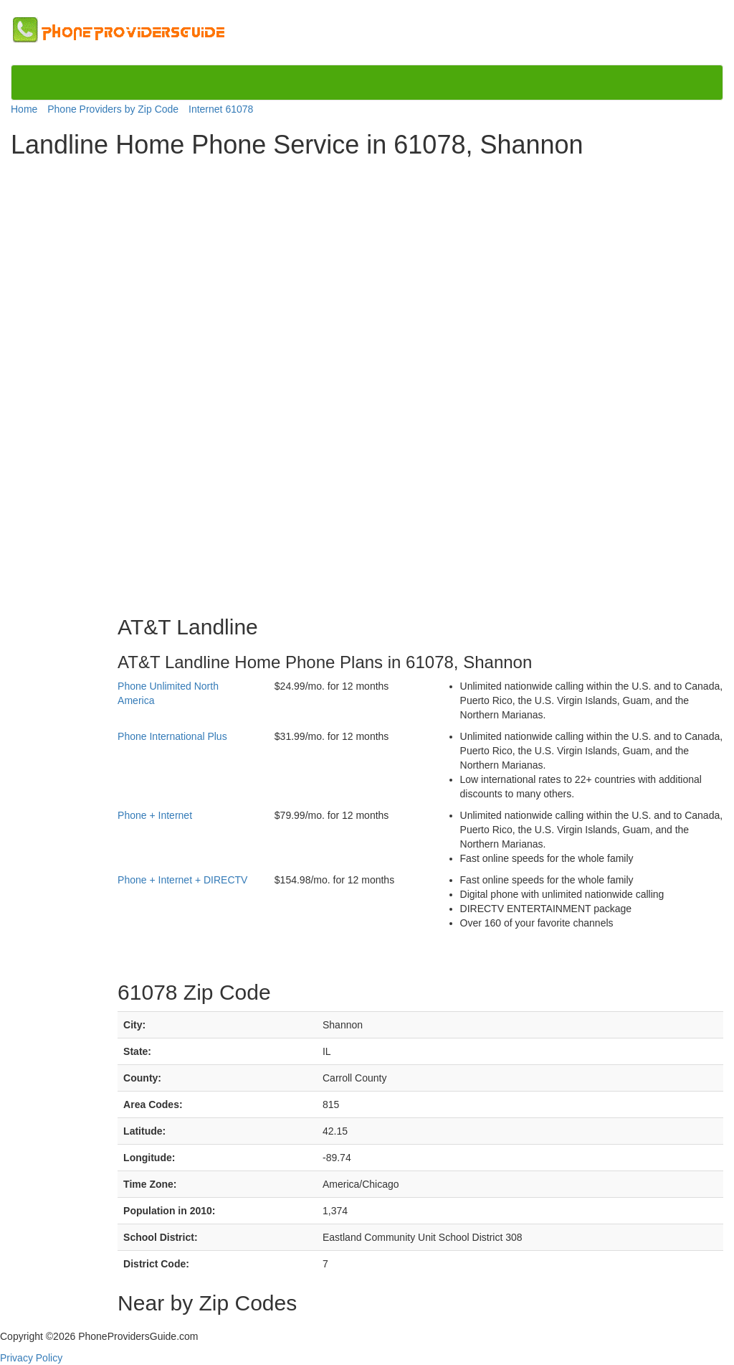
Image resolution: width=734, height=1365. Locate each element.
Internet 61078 (221, 109)
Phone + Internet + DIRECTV (182, 880)
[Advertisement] (70, 381)
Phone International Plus (172, 736)
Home (24, 109)
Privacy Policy (31, 1358)
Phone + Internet (155, 815)
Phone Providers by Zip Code (112, 109)
